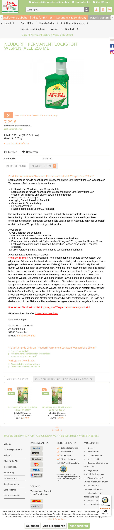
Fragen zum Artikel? (18, 351)
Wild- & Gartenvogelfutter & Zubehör (13, 450)
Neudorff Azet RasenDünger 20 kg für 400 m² (57, 408)
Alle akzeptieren (54, 526)
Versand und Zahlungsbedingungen (94, 487)
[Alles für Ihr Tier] (42, 17)
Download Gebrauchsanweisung (24, 364)
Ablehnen (32, 526)
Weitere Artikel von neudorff (22, 356)
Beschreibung (16, 166)
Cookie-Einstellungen (95, 504)
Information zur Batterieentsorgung (93, 494)
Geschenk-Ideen (11, 484)
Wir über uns (91, 452)
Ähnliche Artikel (18, 379)
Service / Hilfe (92, 459)
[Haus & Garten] (99, 17)
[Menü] (109, 496)
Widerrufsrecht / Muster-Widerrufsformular (96, 479)
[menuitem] (57, 9)
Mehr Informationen (57, 519)
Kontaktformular (93, 455)
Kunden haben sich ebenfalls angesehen (64, 379)
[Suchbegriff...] (57, 9)
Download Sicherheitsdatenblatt (24, 366)
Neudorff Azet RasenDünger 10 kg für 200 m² (22, 408)
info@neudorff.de (26, 335)
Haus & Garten (10, 478)
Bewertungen (43, 166)
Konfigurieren (78, 526)
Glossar (89, 448)
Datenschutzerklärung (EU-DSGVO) (96, 464)
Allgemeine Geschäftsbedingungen (94, 472)
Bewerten (30, 152)
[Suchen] (86, 9)
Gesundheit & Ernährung (10, 470)
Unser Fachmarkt (12, 495)
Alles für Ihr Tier (11, 461)
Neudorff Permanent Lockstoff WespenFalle (29, 353)
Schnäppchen (10, 489)
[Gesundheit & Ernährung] (71, 17)
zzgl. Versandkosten (13, 129)
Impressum (91, 500)
